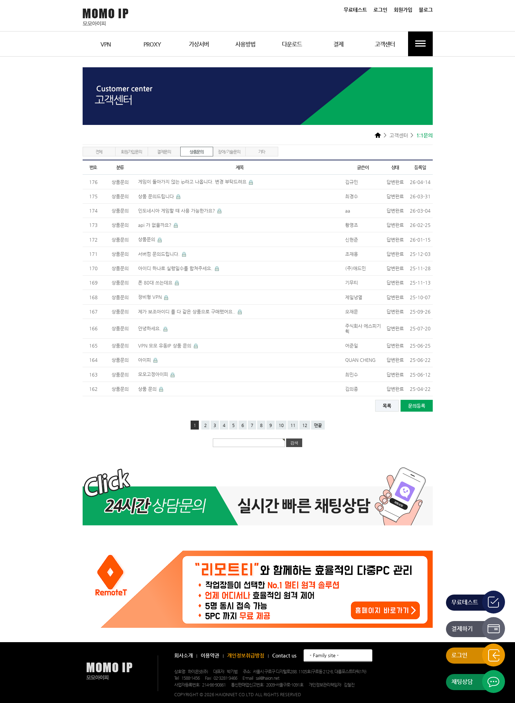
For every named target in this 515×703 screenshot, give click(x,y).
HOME (377, 135)
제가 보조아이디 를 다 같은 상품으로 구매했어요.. (187, 311)
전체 (99, 151)
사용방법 (245, 44)
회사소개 (183, 655)
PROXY (152, 44)
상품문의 (196, 151)
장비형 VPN (150, 297)
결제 (338, 44)
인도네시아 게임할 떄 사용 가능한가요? (177, 210)
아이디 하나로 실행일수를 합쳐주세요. (176, 268)
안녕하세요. (150, 328)
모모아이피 (109, 671)
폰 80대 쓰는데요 (156, 282)
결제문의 (164, 151)
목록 (387, 405)
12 (304, 425)
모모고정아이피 (154, 374)
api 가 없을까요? (155, 225)
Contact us (284, 655)
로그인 (380, 9)
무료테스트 (355, 9)
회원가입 (403, 9)
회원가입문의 (131, 151)
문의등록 (416, 405)
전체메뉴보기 (420, 43)
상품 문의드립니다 (156, 196)
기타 (261, 151)
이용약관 (210, 655)
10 (281, 425)
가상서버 (199, 44)
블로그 (426, 9)
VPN (105, 44)
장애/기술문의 (229, 151)
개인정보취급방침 (245, 655)
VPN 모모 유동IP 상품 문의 (165, 345)
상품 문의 (148, 389)
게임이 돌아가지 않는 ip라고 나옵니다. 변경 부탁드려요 (193, 181)
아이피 (145, 360)
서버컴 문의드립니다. (159, 254)
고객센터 (385, 44)
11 (292, 425)
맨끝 (318, 425)
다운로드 (292, 44)
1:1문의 (424, 135)
